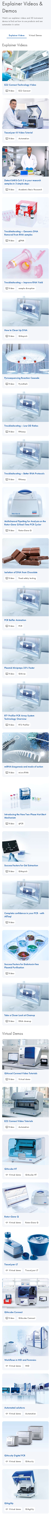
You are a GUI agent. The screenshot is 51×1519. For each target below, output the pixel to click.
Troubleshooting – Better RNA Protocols (24, 473)
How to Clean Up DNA (15, 330)
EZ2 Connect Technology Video (20, 84)
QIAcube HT (10, 1168)
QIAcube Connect (13, 1312)
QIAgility (8, 1503)
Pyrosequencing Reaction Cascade (21, 377)
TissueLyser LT (11, 1264)
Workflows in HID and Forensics (20, 1359)
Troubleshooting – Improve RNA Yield (23, 282)
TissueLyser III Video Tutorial (18, 132)
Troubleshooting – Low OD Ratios (21, 425)
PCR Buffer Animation (15, 620)
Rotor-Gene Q (11, 1216)
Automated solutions (14, 1407)
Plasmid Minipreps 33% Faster (19, 667)
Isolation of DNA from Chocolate (21, 572)
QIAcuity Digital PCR (14, 1455)
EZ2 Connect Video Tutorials (18, 1121)
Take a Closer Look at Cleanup (19, 1015)
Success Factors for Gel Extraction (21, 865)
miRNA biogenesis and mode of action (23, 766)
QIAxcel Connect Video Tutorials (20, 1073)
